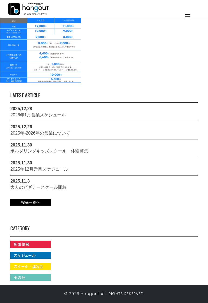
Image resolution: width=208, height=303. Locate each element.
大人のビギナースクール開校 (38, 187)
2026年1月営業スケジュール (38, 115)
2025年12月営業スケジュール (39, 169)
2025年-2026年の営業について (40, 133)
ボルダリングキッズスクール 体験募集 (49, 151)
